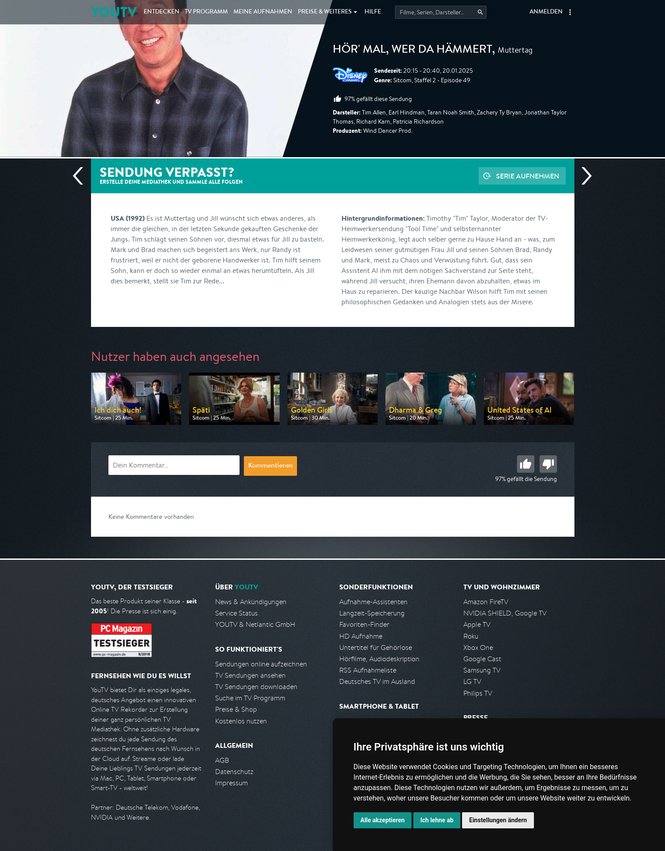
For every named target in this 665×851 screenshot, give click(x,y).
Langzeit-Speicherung (372, 613)
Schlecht (548, 464)
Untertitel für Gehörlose (375, 647)
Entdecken (161, 12)
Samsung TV (481, 670)
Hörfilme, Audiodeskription (379, 658)
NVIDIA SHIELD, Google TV (505, 613)
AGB (222, 760)
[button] (570, 12)
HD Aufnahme (360, 636)
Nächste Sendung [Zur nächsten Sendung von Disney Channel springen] (583, 176)
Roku (470, 636)
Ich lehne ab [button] (436, 820)
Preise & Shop (236, 709)
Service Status (236, 613)
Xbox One (478, 647)
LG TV (472, 681)
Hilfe (373, 12)
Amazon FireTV (485, 601)
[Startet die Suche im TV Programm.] (440, 12)
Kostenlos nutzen (241, 721)
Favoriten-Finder (364, 624)
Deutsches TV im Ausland (377, 681)
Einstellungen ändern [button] (498, 820)
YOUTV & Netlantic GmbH (255, 624)
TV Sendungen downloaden (256, 686)
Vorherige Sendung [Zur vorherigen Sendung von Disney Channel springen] (81, 176)
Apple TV (476, 624)
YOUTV (114, 12)
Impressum (231, 782)
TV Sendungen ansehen (250, 675)
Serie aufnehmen (527, 176)
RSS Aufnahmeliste (367, 670)
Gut (525, 464)
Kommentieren (270, 466)
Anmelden (546, 12)
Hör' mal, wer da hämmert (412, 50)
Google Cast (482, 658)
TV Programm (206, 12)
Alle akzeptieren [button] (383, 820)
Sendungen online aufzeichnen (261, 664)
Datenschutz (234, 771)
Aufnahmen (262, 12)
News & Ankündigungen (251, 601)
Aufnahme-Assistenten (373, 601)
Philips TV (477, 693)
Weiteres (325, 12)
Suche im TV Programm (250, 698)
